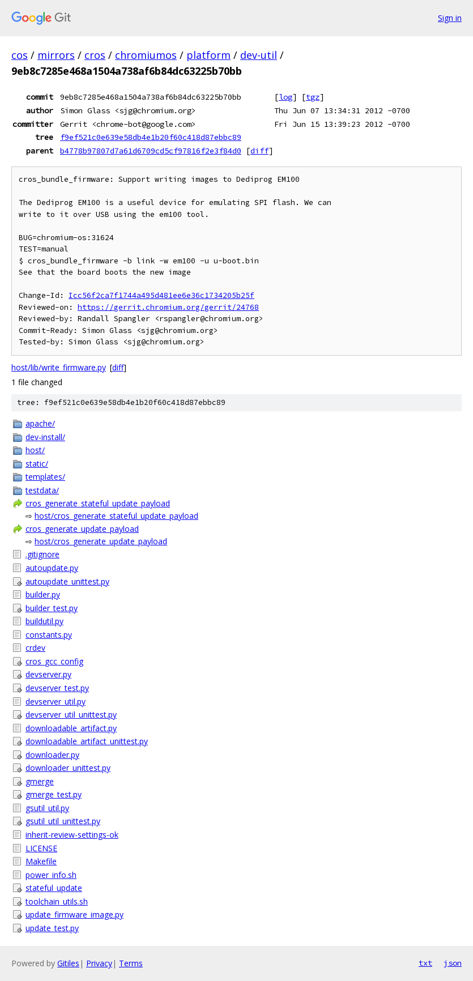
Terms (131, 963)
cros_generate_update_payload (82, 528)
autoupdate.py (51, 567)
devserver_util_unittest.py (71, 714)
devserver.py (48, 674)
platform (208, 55)
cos (19, 55)
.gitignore (42, 554)
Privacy (99, 963)
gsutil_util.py (47, 808)
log (285, 97)
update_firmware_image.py (74, 914)
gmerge (39, 781)
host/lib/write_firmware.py (58, 367)
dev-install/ (45, 437)
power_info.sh (50, 874)
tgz (312, 97)
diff (259, 151)
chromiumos (146, 55)
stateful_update (53, 887)
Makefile (41, 861)
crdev (35, 647)
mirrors (56, 55)
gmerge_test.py (53, 794)
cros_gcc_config (54, 661)
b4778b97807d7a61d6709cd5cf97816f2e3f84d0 (150, 151)
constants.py (48, 634)
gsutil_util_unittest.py (62, 821)
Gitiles (68, 963)
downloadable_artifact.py (71, 728)
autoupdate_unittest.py (67, 581)
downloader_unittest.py (67, 767)
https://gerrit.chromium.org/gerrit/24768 (168, 307)
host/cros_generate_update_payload (101, 541)
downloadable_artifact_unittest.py (86, 741)
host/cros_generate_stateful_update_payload (116, 515)
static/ (36, 463)
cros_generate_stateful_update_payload (97, 503)
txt (425, 963)
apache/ (40, 423)
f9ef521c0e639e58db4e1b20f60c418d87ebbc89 (150, 137)
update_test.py (52, 928)
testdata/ (42, 490)
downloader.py (52, 754)
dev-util (258, 55)
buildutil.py (44, 621)
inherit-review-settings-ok (71, 834)
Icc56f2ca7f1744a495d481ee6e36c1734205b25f (161, 295)
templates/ (45, 476)
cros (94, 55)
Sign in (450, 17)
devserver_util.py (55, 701)
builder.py (42, 594)
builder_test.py (51, 608)
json (453, 963)
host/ (35, 450)
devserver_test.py (57, 688)
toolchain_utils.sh (56, 901)
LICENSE (41, 848)
